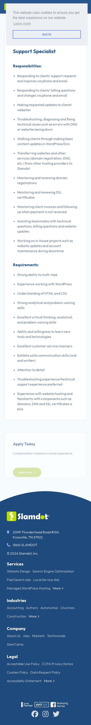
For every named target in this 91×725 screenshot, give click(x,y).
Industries (16, 600)
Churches (67, 608)
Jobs (26, 636)
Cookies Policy (17, 672)
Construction (16, 616)
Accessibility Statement (24, 681)
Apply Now (27, 482)
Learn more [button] (22, 23)
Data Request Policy (45, 672)
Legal (12, 656)
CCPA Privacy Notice (57, 664)
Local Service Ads (46, 580)
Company (16, 628)
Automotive (49, 608)
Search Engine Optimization (53, 571)
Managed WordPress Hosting (28, 588)
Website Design (18, 571)
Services (15, 564)
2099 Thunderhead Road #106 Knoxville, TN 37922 (33, 535)
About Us (13, 636)
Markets (38, 636)
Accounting (15, 608)
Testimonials (56, 636)
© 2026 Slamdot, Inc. (22, 553)
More (58, 588)
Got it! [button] (46, 34)
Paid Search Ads (19, 580)
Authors (32, 608)
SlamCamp (15, 644)
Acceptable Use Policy (23, 664)
